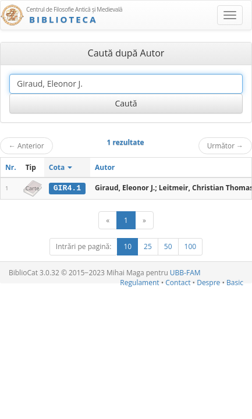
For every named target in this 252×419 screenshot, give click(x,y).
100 (190, 246)
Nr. (10, 167)
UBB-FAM (185, 273)
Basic (234, 282)
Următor (225, 145)
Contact (177, 282)
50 (168, 246)
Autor (105, 167)
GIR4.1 (67, 188)
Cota (61, 167)
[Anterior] (107, 220)
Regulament (139, 282)
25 (148, 246)
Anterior (26, 145)
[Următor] (144, 220)
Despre (208, 282)
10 (127, 246)
